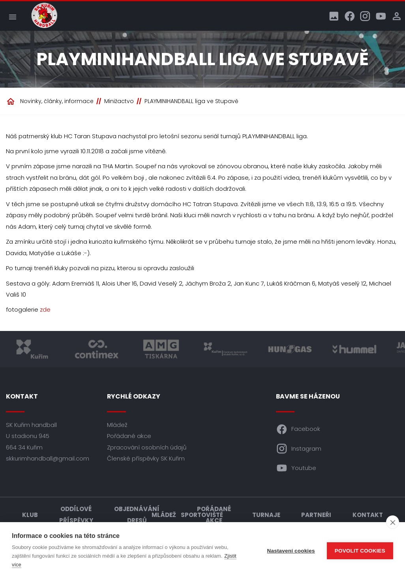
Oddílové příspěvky (76, 514)
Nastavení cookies (291, 551)
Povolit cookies (360, 551)
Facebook (298, 429)
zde (45, 309)
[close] (392, 522)
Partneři (316, 515)
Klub (30, 515)
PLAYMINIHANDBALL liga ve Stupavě (191, 101)
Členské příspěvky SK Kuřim (146, 458)
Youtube (296, 468)
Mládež (117, 425)
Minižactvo (119, 101)
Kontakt (367, 515)
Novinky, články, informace (57, 101)
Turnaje (266, 515)
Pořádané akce (129, 436)
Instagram (299, 449)
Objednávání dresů (136, 514)
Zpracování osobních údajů (147, 447)
